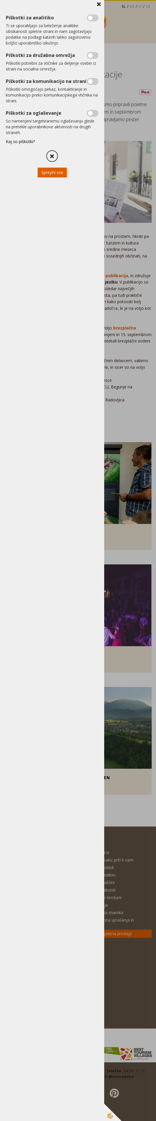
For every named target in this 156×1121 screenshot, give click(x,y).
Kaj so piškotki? (20, 141)
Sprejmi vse (52, 172)
